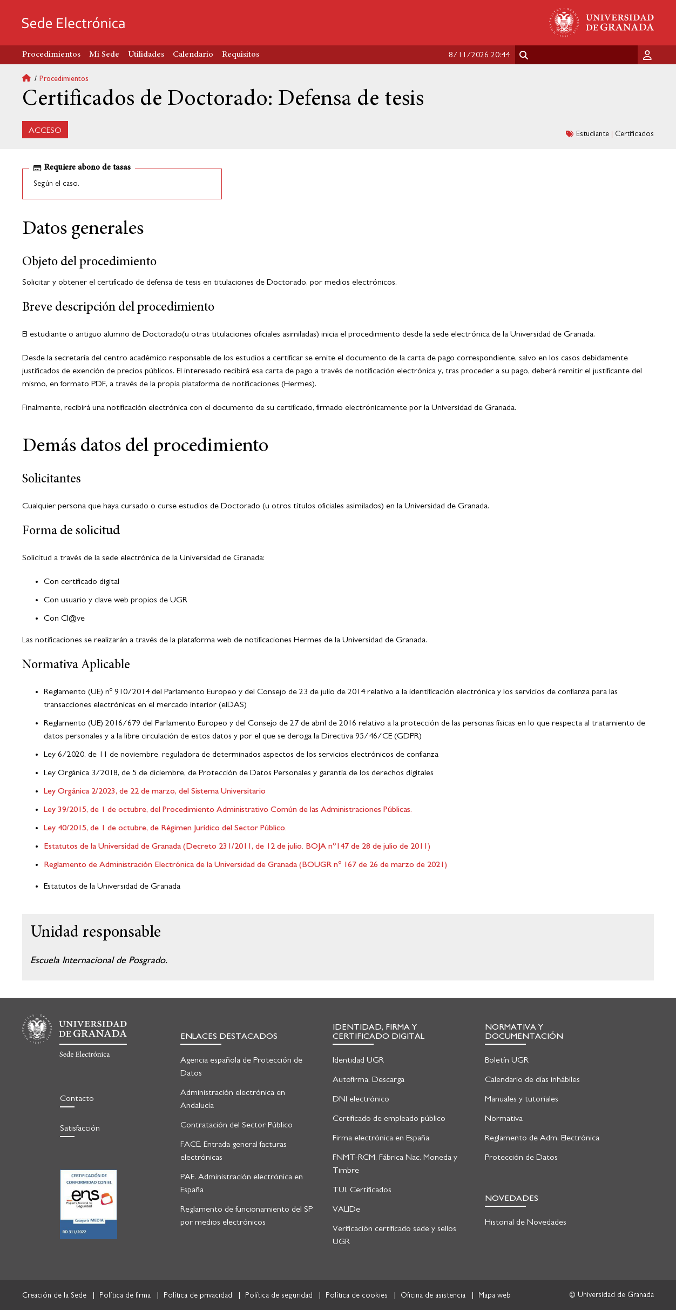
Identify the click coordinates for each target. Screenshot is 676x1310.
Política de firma (125, 1295)
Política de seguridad (279, 1295)
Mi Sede (104, 54)
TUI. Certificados (362, 1189)
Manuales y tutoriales (521, 1098)
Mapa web (494, 1295)
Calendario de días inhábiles (532, 1079)
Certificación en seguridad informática (88, 1204)
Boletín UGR (507, 1060)
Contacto (77, 1098)
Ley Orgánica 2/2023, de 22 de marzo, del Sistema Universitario (155, 791)
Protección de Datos (521, 1157)
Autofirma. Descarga (368, 1079)
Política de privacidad (198, 1295)
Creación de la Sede (54, 1295)
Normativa (504, 1118)
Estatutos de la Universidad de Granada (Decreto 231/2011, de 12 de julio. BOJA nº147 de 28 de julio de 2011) (237, 846)
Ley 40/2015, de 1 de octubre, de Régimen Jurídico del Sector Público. (165, 827)
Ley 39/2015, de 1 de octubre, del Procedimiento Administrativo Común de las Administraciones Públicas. (228, 809)
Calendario (193, 54)
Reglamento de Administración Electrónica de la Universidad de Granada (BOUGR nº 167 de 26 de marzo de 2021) (245, 864)
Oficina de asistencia (433, 1295)
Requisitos (240, 54)
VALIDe (346, 1209)
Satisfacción (80, 1128)
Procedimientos (64, 79)
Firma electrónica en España (381, 1137)
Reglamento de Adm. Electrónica (542, 1137)
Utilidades (146, 54)
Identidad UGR (358, 1060)
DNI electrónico (361, 1098)
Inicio (30, 79)
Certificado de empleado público (389, 1118)
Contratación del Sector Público (236, 1124)
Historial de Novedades (525, 1222)
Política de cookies (357, 1295)
